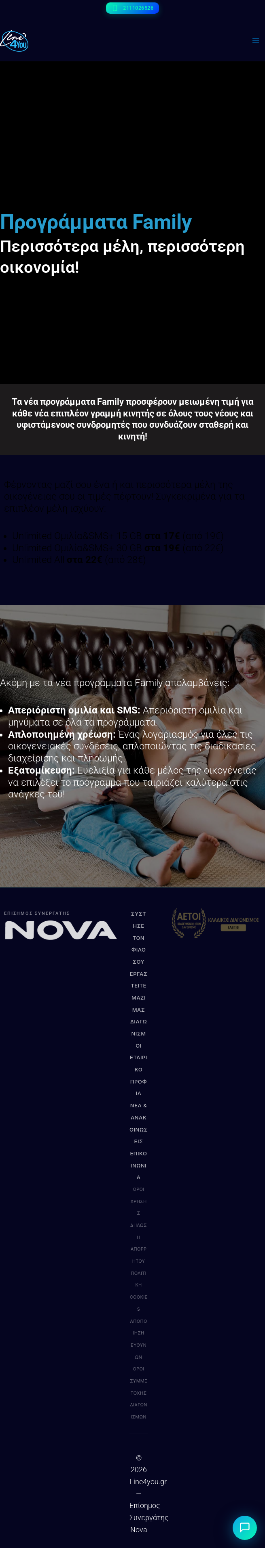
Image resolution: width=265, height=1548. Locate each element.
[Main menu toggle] (255, 40)
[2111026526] (132, 8)
